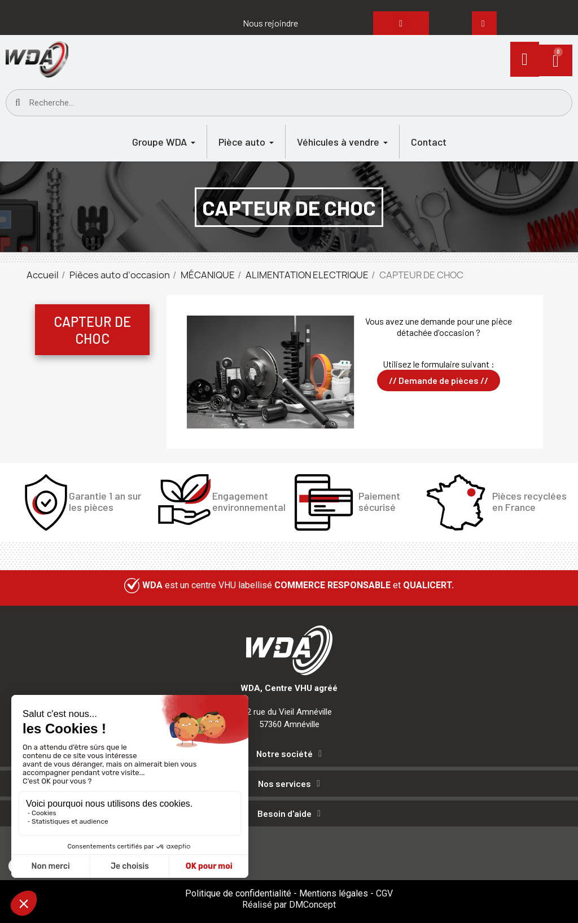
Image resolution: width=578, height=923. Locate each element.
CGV (384, 893)
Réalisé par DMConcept (289, 904)
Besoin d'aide (284, 813)
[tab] (289, 756)
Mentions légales (333, 893)
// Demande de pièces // (438, 380)
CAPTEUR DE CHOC (92, 330)
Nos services (284, 783)
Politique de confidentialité (238, 893)
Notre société (284, 753)
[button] (270, 23)
